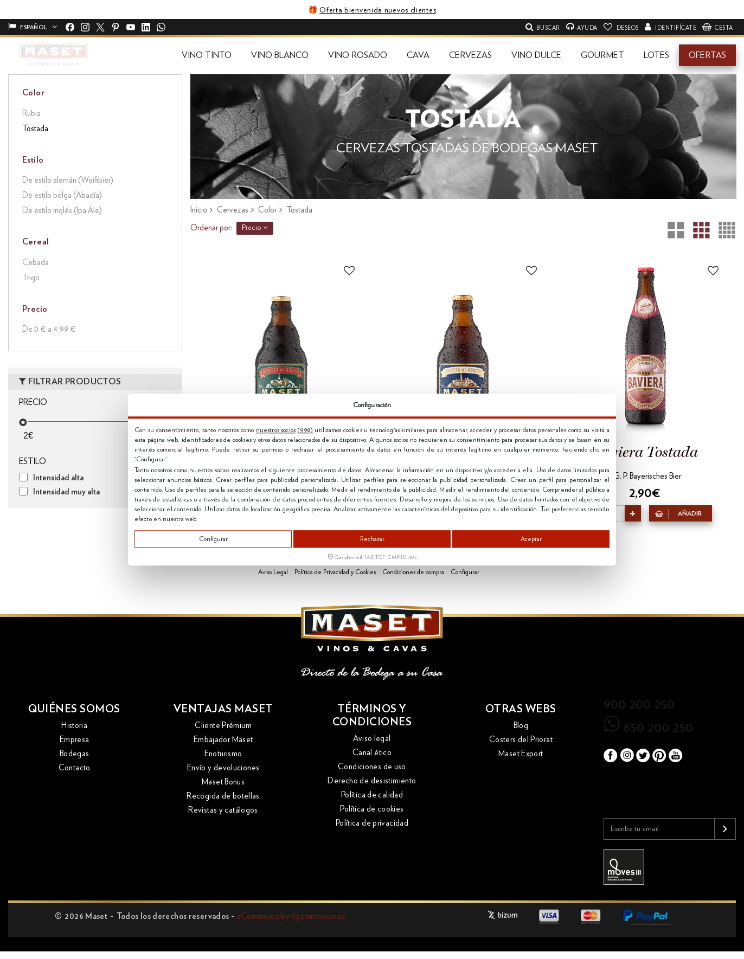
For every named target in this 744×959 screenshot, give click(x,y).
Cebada (35, 263)
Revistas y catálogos (223, 810)
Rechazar (372, 539)
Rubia (31, 114)
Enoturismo (223, 754)
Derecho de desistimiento (372, 781)
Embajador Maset (223, 740)
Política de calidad (372, 795)
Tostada (35, 129)
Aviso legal (371, 739)
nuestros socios (276, 430)
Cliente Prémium (223, 726)
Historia (74, 726)
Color (33, 92)
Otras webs (520, 709)
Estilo (32, 160)
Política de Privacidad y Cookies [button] (335, 572)
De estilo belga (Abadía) (62, 195)
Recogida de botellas (223, 796)
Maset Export (520, 754)
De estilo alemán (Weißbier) (67, 180)
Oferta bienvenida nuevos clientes (377, 10)
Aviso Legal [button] (273, 572)
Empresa (74, 740)
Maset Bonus (223, 782)
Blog (521, 726)
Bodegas (74, 754)
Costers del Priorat (521, 740)
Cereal (35, 241)
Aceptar (531, 539)
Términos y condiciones (372, 716)
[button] (206, 55)
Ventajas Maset (223, 709)
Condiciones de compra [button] (413, 572)
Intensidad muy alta (66, 492)
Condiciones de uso (372, 767)
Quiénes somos (74, 709)
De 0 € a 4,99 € (49, 329)
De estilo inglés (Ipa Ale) (62, 211)
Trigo (31, 278)
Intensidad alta (58, 478)
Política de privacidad (372, 823)
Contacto (75, 768)
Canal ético (372, 753)
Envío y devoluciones (223, 768)
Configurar (213, 539)
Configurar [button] (465, 572)
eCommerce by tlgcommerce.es (291, 916)
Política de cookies (371, 809)
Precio (255, 227)
